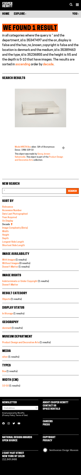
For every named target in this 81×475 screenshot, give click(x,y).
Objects (6, 299)
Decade (7, 224)
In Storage (7, 314)
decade (48, 64)
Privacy (47, 440)
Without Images (10, 263)
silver (5, 357)
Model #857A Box (23, 147)
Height (5, 235)
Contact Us (49, 405)
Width (5, 231)
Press (46, 424)
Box (4, 371)
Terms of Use (21, 415)
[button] (77, 5)
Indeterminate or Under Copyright (20, 281)
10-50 (5, 386)
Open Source (9, 440)
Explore (20, 14)
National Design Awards (17, 437)
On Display (7, 221)
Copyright (49, 437)
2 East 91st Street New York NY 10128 (13, 455)
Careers (48, 421)
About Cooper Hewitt (55, 402)
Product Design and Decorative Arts (20, 342)
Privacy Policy (9, 415)
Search (72, 191)
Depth (5, 238)
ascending (22, 64)
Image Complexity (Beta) (15, 228)
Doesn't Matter (10, 267)
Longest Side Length (13, 242)
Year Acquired (9, 217)
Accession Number (12, 210)
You (75, 14)
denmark (6, 328)
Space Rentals (51, 409)
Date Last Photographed (15, 214)
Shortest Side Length (13, 245)
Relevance (7, 207)
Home (5, 14)
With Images (8, 260)
